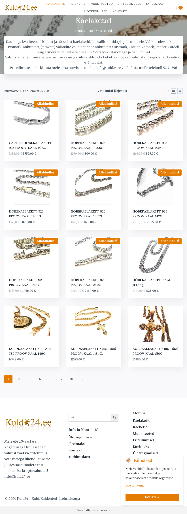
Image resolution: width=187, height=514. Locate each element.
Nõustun (152, 497)
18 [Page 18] (71, 379)
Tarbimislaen (79, 457)
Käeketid (78, 3)
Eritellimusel (129, 3)
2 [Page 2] (19, 379)
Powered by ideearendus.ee (93, 510)
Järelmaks (155, 3)
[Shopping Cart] (179, 7)
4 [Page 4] (40, 379)
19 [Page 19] (82, 379)
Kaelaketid (55, 3)
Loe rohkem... (135, 485)
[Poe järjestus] (133, 91)
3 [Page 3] (29, 379)
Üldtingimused (95, 11)
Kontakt (119, 11)
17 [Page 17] (60, 379)
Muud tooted (102, 3)
